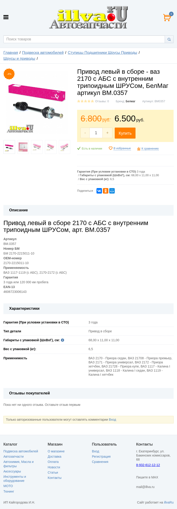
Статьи (53, 472)
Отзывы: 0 (102, 101)
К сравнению (150, 148)
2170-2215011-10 (16, 263)
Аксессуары (12, 471)
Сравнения (100, 462)
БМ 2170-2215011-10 (18, 253)
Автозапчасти (13, 456)
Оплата (53, 462)
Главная (10, 52)
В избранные (122, 148)
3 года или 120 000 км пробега (25, 282)
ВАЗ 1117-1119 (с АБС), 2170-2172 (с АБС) (35, 272)
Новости (54, 467)
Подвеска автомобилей (43, 52)
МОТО (8, 486)
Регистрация (101, 456)
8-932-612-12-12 (148, 465)
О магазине (56, 451)
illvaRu (169, 502)
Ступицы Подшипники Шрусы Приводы (102, 52)
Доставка (54, 456)
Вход (112, 419)
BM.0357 (9, 244)
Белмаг (130, 101)
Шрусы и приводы (19, 58)
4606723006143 (14, 292)
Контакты (54, 478)
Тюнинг (8, 491)
